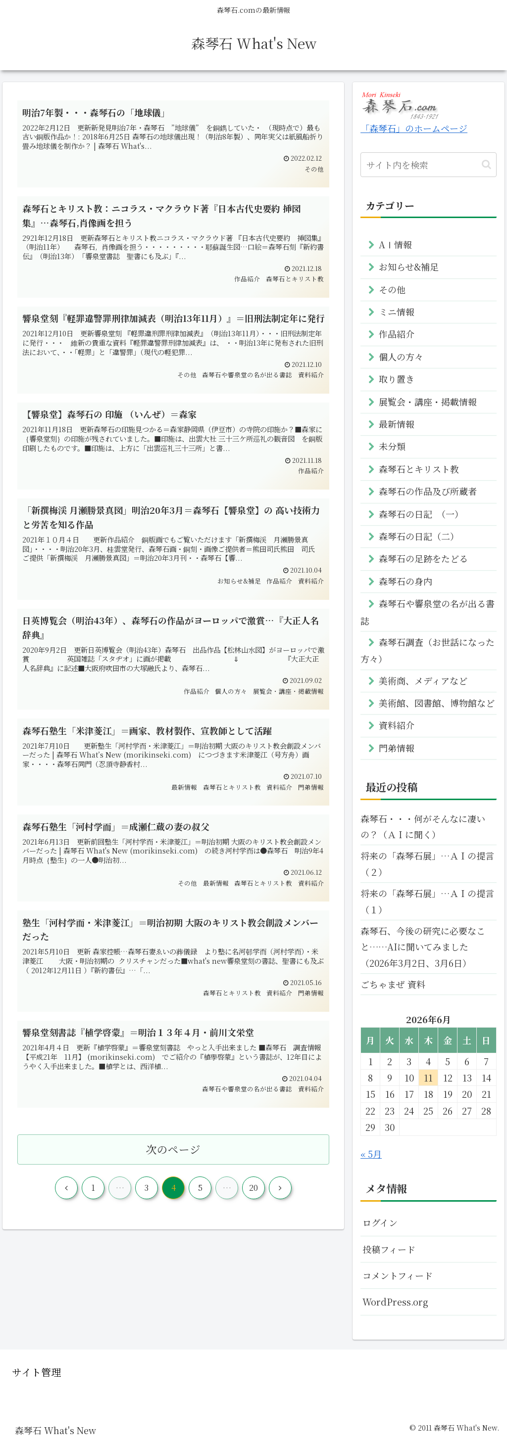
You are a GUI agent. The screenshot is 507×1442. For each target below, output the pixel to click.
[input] (428, 164)
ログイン (380, 1222)
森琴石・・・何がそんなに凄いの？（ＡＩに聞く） (422, 826)
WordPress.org (395, 1301)
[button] (486, 164)
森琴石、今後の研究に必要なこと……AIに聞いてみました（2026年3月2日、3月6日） (422, 946)
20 (253, 1187)
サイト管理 (36, 1372)
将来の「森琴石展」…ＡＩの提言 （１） (428, 901)
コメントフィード (397, 1275)
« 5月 (371, 1153)
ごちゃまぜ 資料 (392, 984)
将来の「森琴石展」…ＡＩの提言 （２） (428, 863)
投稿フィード (388, 1249)
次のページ (173, 1149)
